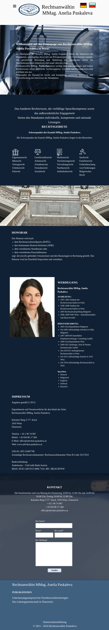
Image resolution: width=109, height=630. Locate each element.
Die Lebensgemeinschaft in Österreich (32, 601)
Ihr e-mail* (59, 531)
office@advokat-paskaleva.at (33, 441)
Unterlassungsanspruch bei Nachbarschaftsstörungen (40, 597)
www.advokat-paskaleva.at (29, 444)
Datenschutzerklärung (54, 622)
